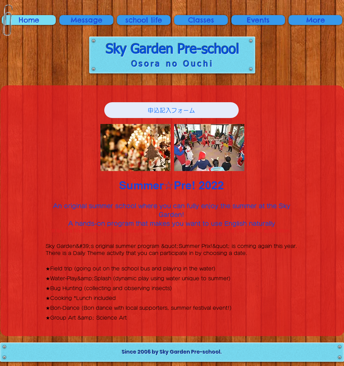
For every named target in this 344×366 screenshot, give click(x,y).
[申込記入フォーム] (171, 110)
